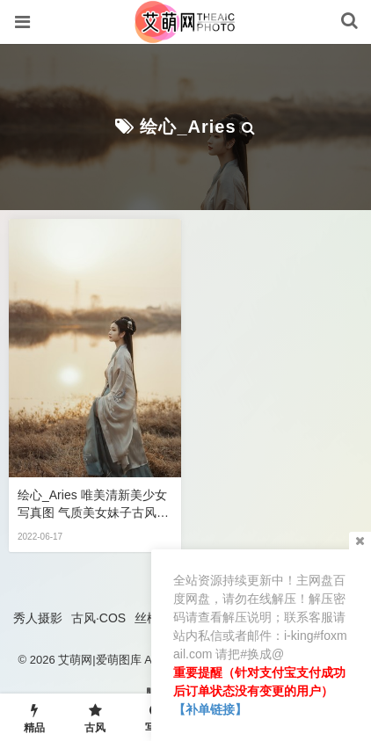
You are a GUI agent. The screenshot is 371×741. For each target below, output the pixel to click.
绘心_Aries (188, 126)
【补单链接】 (210, 709)
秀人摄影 (37, 618)
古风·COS (98, 618)
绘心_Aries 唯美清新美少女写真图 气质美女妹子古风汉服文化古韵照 (93, 504)
